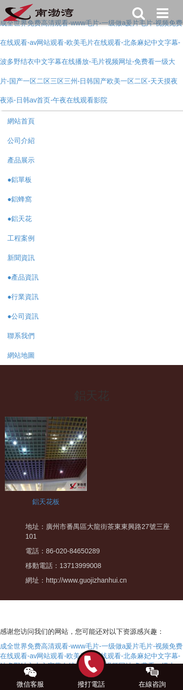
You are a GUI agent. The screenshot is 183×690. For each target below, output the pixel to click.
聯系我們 (21, 336)
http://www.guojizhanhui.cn (86, 580)
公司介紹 (21, 140)
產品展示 (21, 160)
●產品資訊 (23, 277)
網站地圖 (21, 355)
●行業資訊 (23, 297)
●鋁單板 (19, 179)
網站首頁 (21, 121)
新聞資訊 (21, 258)
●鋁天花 (19, 219)
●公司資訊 (23, 316)
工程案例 (21, 238)
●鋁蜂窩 (19, 199)
